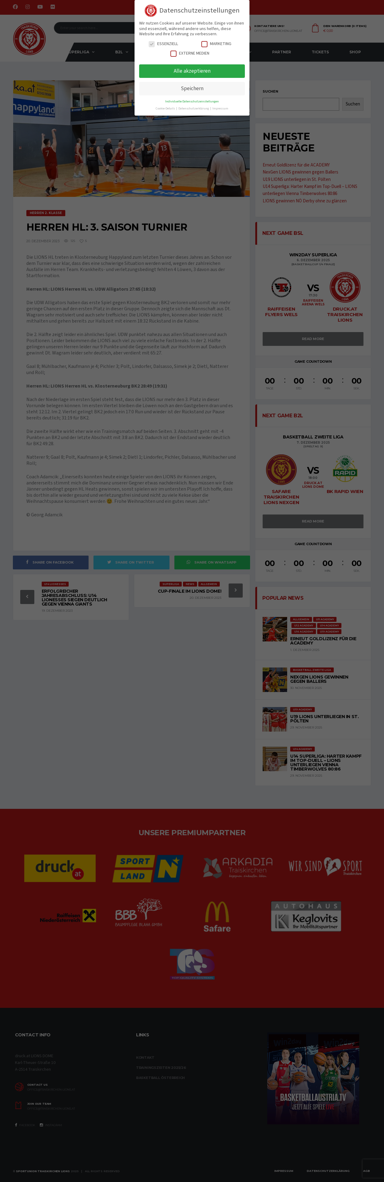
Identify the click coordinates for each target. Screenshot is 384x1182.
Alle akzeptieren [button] (192, 71)
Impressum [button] (220, 108)
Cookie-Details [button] (166, 108)
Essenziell (163, 44)
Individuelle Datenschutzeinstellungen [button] (192, 101)
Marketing (216, 44)
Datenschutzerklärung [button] (194, 108)
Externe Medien (189, 53)
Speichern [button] (192, 88)
